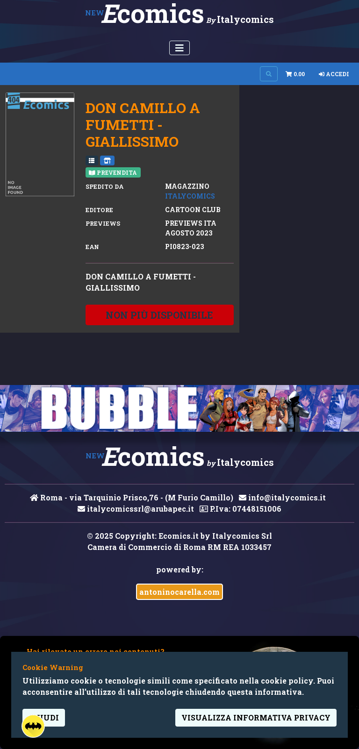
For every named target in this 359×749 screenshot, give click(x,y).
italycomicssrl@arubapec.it (136, 509)
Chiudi (44, 717)
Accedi (334, 74)
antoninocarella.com (179, 592)
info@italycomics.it (282, 497)
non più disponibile (159, 315)
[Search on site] (269, 73)
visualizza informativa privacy (255, 717)
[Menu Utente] (179, 48)
